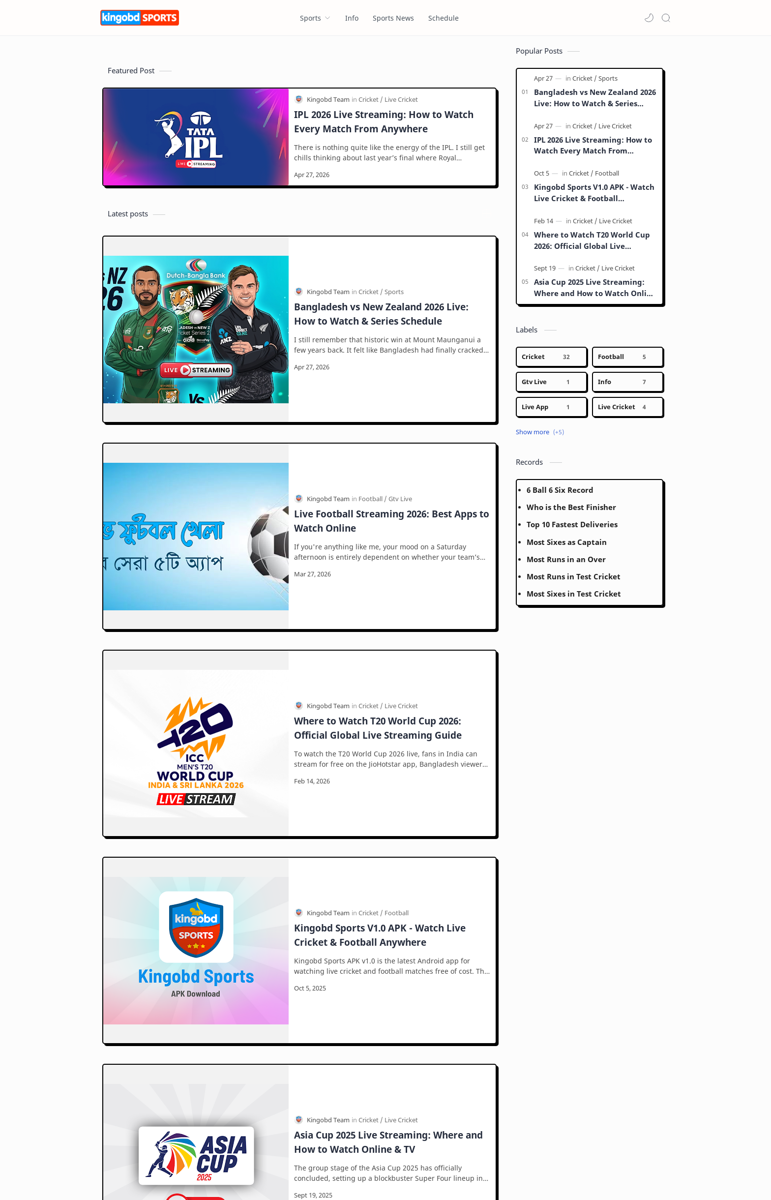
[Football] (372, 371)
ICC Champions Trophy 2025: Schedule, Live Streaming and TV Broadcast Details (387, 868)
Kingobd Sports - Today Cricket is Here (193, 1178)
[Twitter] (185, 1152)
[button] (649, 17)
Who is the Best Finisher (571, 512)
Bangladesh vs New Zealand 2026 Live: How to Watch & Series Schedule (381, 275)
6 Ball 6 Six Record (560, 495)
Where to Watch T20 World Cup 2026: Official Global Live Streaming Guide (378, 512)
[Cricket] (370, 104)
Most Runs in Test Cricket (574, 581)
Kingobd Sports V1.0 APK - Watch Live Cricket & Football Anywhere (380, 631)
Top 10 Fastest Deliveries (572, 529)
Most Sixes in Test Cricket (574, 598)
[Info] (627, 387)
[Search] (665, 17)
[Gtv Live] (400, 371)
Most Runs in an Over (566, 564)
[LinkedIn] (249, 1152)
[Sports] (394, 252)
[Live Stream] (402, 845)
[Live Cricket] (401, 104)
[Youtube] (216, 1152)
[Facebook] (114, 1152)
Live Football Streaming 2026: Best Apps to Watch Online (391, 393)
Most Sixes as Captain (567, 547)
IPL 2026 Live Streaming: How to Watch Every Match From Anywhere (384, 126)
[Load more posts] (299, 963)
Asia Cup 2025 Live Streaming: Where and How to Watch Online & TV (388, 749)
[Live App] (551, 412)
